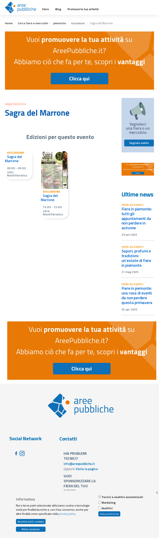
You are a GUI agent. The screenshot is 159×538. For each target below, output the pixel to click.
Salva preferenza (109, 514)
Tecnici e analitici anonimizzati (122, 497)
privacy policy (67, 513)
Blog (58, 9)
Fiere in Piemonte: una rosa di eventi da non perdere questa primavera (137, 295)
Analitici (107, 508)
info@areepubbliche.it (79, 463)
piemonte (59, 23)
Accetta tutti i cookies (31, 522)
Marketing (109, 503)
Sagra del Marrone (13, 159)
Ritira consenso (31, 529)
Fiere (45, 9)
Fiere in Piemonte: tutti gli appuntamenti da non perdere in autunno (137, 218)
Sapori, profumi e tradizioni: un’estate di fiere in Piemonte (136, 258)
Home (9, 23)
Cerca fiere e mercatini (33, 23)
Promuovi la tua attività (83, 9)
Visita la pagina (87, 468)
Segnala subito (139, 143)
